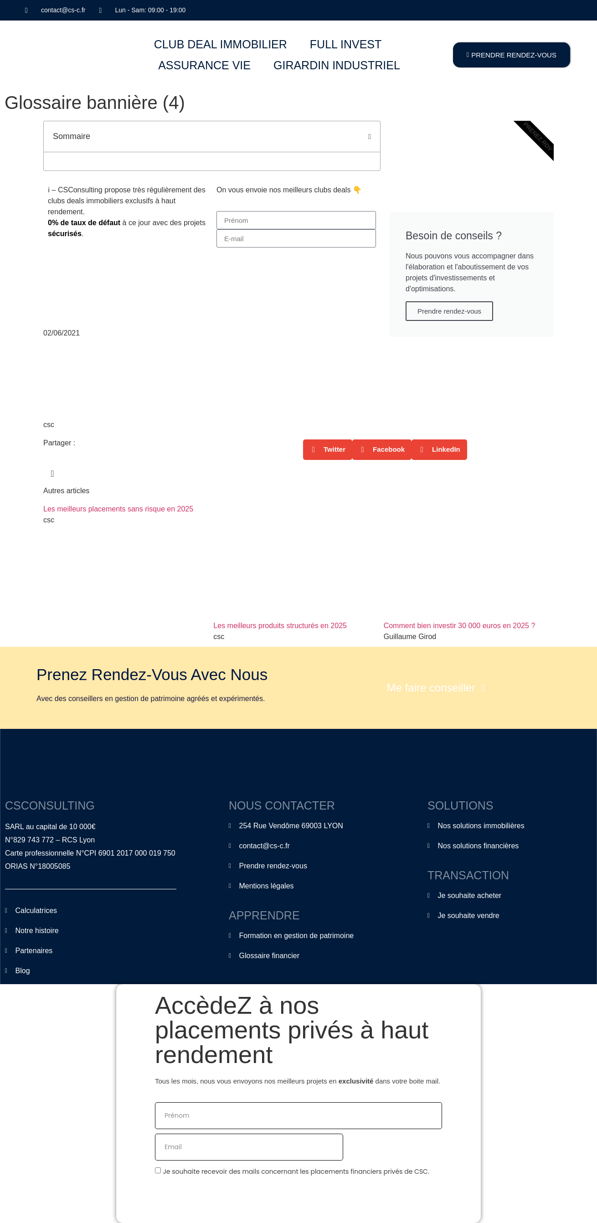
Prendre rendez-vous (449, 311)
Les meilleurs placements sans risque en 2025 (118, 509)
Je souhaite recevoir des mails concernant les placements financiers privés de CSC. (296, 1171)
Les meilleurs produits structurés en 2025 (280, 626)
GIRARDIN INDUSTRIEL (336, 65)
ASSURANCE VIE (204, 65)
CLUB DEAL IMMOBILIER (220, 44)
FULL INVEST (345, 44)
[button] (369, 136)
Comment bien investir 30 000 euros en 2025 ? (459, 626)
